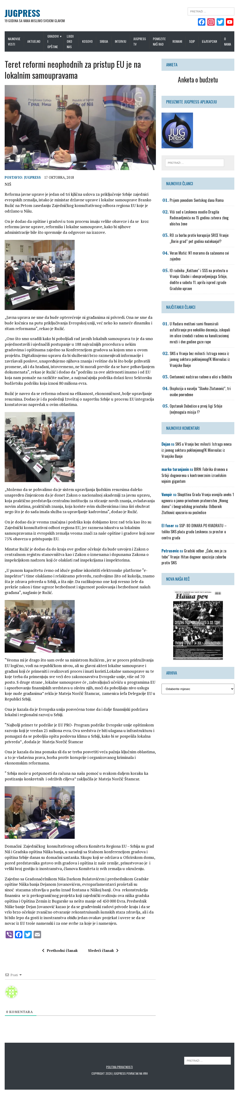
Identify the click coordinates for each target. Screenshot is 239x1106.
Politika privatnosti (119, 1068)
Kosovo (87, 41)
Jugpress (32, 179)
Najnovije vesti (14, 41)
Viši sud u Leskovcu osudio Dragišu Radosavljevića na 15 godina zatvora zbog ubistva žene (199, 218)
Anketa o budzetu (198, 79)
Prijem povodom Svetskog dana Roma (197, 200)
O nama (227, 41)
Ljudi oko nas (70, 41)
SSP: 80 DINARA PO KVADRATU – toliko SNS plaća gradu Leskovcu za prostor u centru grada (194, 531)
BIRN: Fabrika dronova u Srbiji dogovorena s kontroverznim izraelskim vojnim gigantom (195, 475)
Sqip (192, 41)
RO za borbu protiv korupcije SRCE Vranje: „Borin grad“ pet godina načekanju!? (199, 238)
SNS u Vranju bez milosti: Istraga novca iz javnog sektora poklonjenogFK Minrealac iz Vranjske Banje (200, 359)
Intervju (120, 41)
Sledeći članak (103, 951)
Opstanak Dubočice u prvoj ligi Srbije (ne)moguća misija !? (196, 409)
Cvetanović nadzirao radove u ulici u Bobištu (201, 377)
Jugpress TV (139, 41)
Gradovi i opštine (53, 41)
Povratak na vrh (137, 1075)
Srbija (104, 41)
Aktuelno (33, 41)
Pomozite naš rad (159, 41)
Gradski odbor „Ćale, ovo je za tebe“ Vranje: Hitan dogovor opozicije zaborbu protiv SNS (194, 556)
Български (209, 41)
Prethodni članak (60, 951)
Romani (177, 41)
